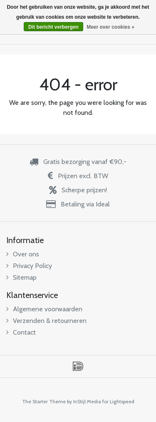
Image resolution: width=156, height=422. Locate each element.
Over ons (22, 254)
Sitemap (21, 277)
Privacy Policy (29, 266)
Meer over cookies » (110, 27)
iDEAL (78, 366)
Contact (21, 332)
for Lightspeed (118, 401)
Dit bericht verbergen (53, 27)
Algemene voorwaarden (44, 309)
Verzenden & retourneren (46, 321)
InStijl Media (87, 401)
